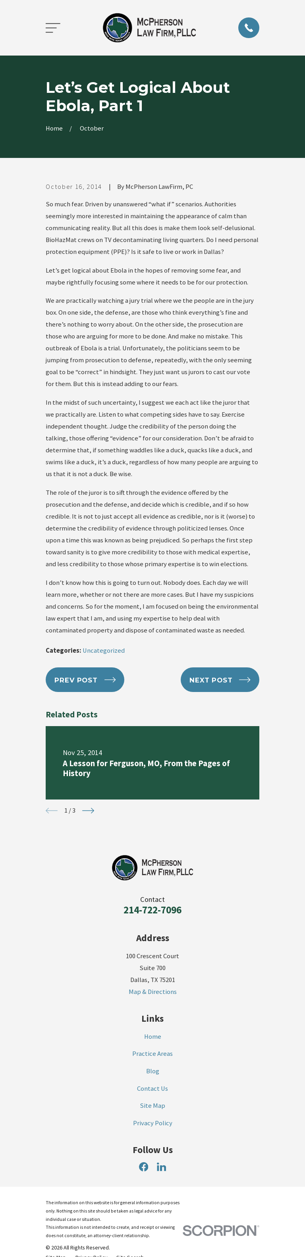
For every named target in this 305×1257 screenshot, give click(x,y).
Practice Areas (152, 1053)
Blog (152, 1071)
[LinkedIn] (161, 1166)
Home (152, 1036)
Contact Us (152, 1088)
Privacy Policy (152, 1123)
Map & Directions (153, 992)
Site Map (152, 1105)
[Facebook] (143, 1166)
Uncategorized (104, 650)
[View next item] (88, 811)
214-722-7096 (152, 909)
